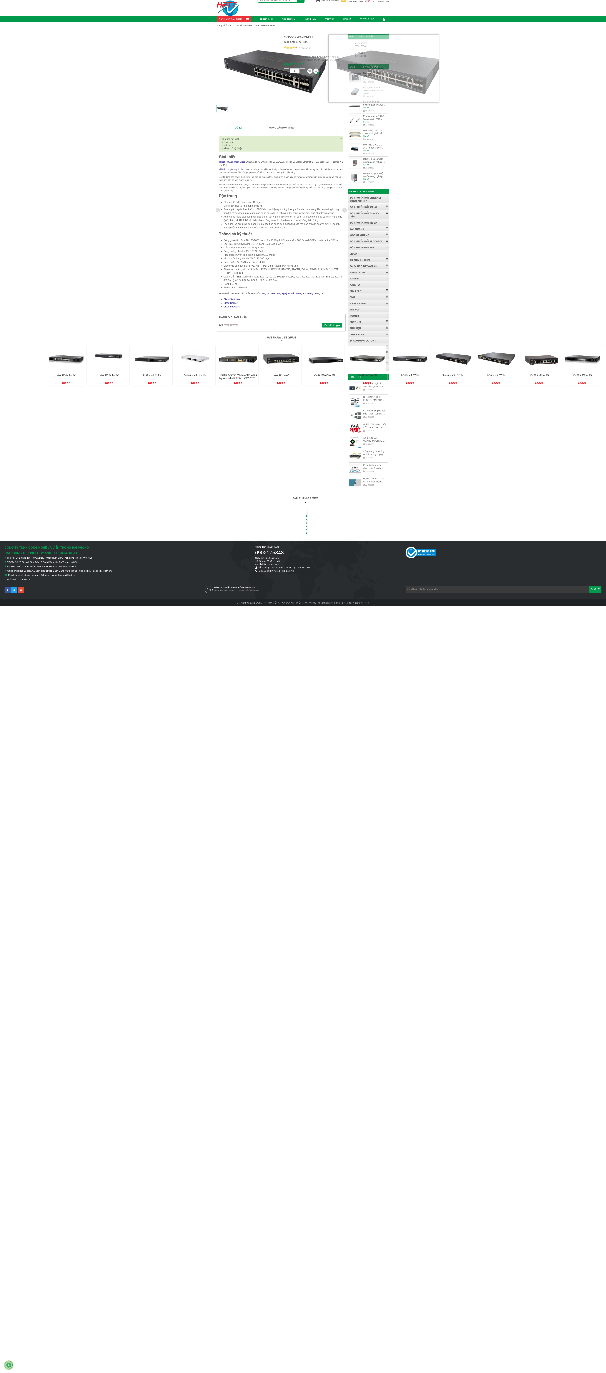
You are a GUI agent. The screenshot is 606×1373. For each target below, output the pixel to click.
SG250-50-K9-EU (66, 374)
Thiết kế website (343, 602)
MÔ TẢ (238, 127)
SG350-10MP (281, 374)
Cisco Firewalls (231, 306)
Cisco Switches (231, 299)
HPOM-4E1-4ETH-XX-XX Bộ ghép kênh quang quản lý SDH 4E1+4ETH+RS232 (374, 132)
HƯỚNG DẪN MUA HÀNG (281, 127)
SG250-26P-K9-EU (453, 374)
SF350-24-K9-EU (152, 374)
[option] (222, 110)
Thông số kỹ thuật (232, 148)
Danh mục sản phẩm (230, 19)
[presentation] (218, 210)
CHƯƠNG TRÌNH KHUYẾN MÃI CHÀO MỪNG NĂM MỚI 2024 (373, 399)
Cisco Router (230, 303)
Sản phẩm (310, 19)
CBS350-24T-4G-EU (195, 374)
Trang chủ (266, 19)
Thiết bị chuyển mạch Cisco (232, 162)
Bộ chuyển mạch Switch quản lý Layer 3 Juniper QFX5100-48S (373, 103)
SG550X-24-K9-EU (265, 25)
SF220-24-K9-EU (410, 374)
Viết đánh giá (305, 48)
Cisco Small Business (241, 25)
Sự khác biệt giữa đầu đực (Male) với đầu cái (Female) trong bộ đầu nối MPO (374, 412)
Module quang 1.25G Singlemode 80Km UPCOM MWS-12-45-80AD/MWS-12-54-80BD (374, 118)
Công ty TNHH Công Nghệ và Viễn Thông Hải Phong (287, 293)
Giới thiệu (287, 19)
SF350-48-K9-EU (496, 374)
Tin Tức (329, 19)
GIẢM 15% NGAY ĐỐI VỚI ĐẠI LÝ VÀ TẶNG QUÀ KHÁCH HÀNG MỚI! (374, 426)
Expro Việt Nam (362, 602)
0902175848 (358, 1)
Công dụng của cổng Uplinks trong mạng (373, 453)
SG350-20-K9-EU (109, 374)
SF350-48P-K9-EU (367, 374)
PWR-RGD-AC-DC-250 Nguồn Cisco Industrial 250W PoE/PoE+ (373, 146)
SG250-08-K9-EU (539, 374)
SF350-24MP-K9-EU (324, 374)
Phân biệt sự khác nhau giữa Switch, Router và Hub (372, 467)
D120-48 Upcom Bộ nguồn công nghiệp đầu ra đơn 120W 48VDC (373, 160)
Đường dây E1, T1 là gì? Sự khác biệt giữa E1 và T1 (374, 480)
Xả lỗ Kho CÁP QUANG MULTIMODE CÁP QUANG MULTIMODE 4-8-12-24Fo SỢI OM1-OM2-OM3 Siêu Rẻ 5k (374, 439)
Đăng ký (595, 589)
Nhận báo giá (294, 64)
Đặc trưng (228, 145)
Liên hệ (347, 19)
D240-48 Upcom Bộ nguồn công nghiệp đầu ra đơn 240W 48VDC (373, 175)
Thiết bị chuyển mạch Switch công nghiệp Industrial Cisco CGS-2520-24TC (238, 378)
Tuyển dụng (367, 19)
